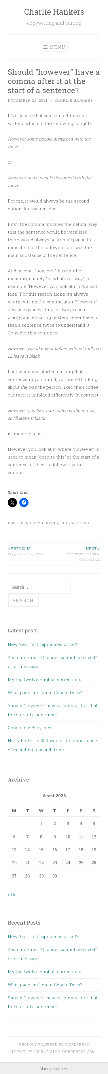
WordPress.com (79, 1051)
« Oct (13, 894)
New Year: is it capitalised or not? (43, 644)
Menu (57, 47)
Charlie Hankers (54, 12)
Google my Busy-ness (31, 551)
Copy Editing (44, 523)
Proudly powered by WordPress (54, 1044)
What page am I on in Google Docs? (77, 553)
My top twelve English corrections (44, 679)
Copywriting (74, 523)
